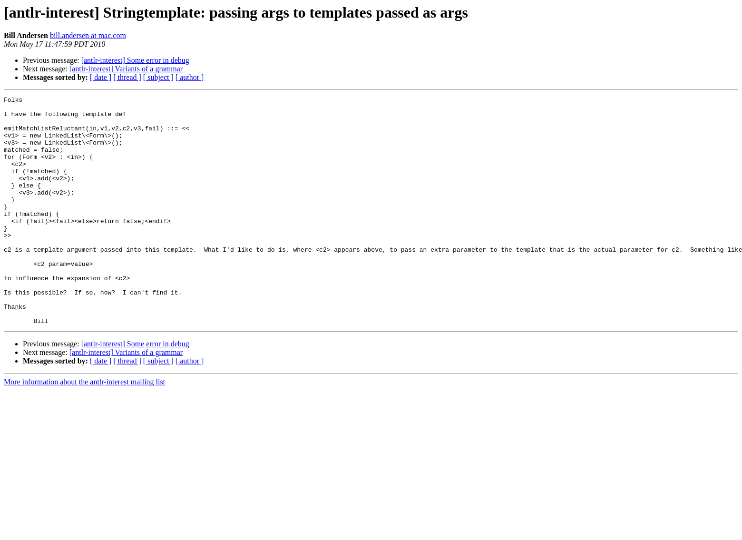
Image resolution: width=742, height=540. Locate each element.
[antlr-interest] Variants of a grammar (126, 69)
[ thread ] (127, 77)
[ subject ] (158, 77)
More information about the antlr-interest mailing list (84, 427)
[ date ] (100, 77)
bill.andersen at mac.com (88, 35)
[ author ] (190, 77)
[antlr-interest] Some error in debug (135, 60)
